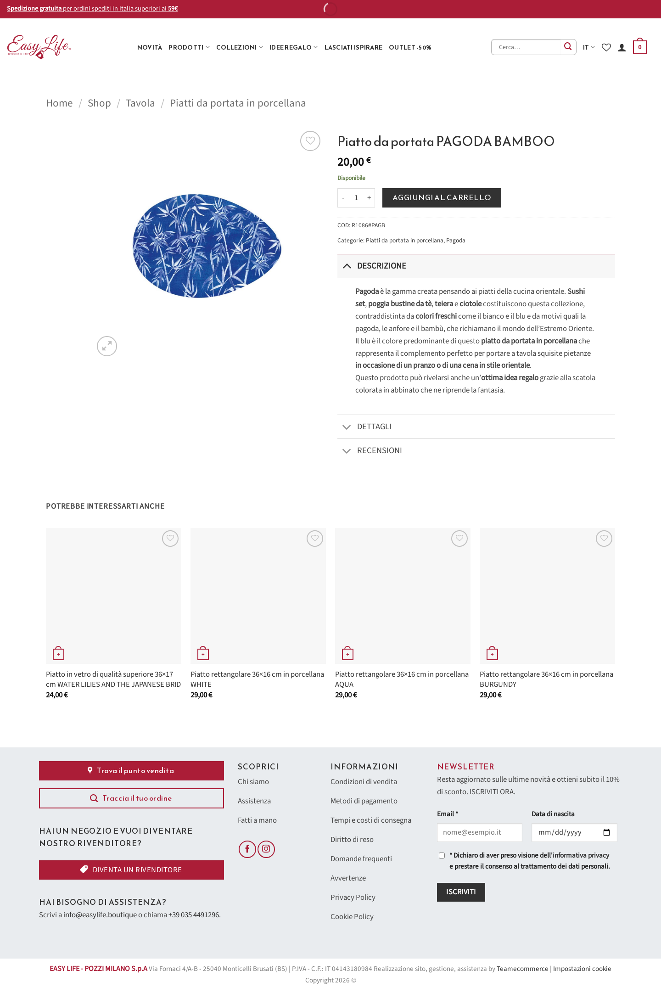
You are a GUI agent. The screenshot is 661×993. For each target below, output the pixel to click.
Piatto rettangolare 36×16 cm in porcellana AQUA (402, 680)
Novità (149, 47)
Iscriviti (461, 892)
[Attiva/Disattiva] (346, 265)
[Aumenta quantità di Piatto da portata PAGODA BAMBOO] (369, 198)
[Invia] (568, 47)
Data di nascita (553, 814)
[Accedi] (622, 47)
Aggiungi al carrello (442, 197)
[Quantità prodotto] (356, 198)
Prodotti (189, 47)
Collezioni (239, 47)
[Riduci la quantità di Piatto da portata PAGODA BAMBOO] (342, 198)
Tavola (140, 103)
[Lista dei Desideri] (606, 47)
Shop (99, 103)
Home (59, 103)
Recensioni (369, 452)
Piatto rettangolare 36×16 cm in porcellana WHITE (257, 680)
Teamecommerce (523, 969)
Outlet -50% (410, 47)
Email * (447, 814)
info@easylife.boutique (100, 914)
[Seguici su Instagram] (266, 849)
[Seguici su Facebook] (247, 849)
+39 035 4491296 (193, 914)
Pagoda (455, 240)
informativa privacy (581, 855)
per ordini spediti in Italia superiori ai (92, 8)
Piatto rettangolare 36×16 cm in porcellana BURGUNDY (546, 680)
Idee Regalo (293, 47)
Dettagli (364, 427)
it (589, 47)
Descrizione (371, 265)
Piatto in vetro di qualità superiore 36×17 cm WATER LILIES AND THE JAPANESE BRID (113, 680)
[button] (640, 47)
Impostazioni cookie (582, 969)
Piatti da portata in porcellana (238, 103)
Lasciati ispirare (354, 47)
